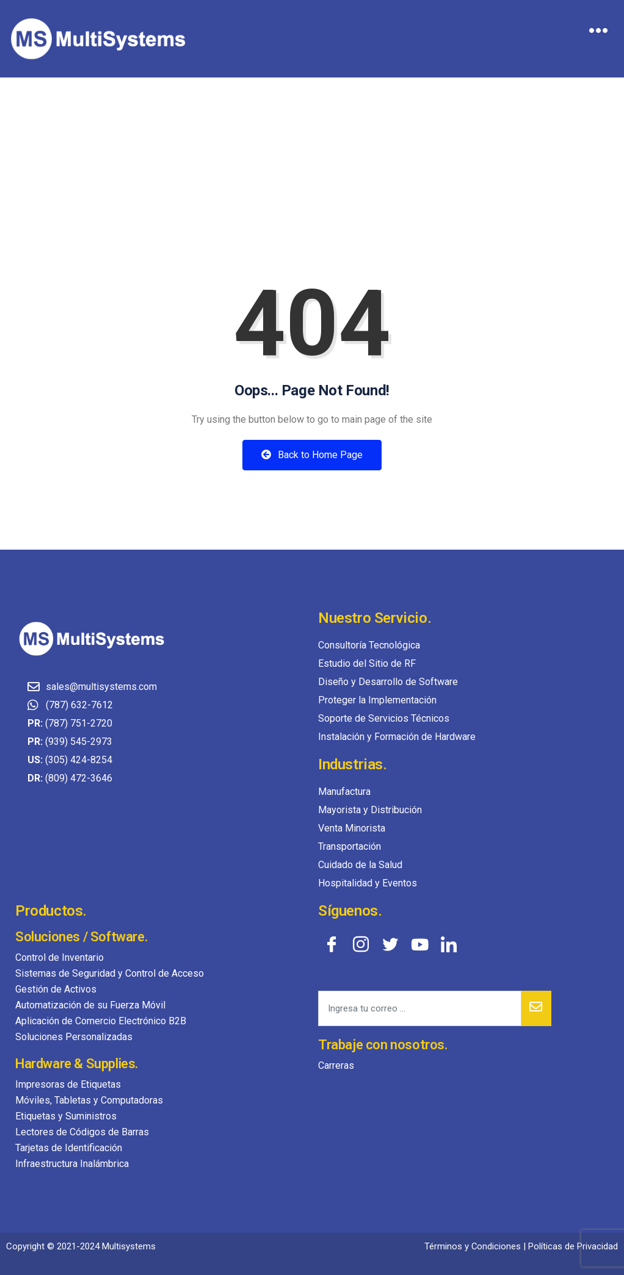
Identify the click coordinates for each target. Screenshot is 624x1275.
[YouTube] (419, 943)
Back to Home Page (312, 455)
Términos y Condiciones (472, 1246)
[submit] (536, 1008)
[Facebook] (331, 943)
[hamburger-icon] (598, 32)
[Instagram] (360, 943)
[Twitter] (390, 943)
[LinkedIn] (448, 943)
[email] (419, 1008)
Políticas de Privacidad (573, 1246)
